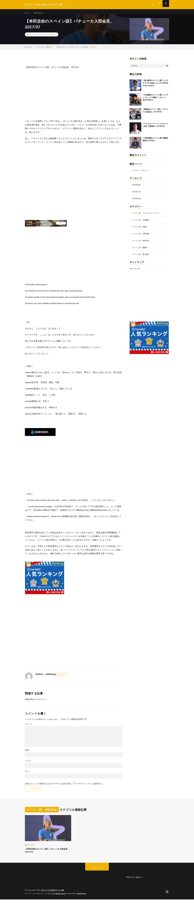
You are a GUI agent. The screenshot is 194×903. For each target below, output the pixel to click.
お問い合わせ (39, 13)
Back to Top (97, 871)
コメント (28, 727)
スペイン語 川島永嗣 (141, 236)
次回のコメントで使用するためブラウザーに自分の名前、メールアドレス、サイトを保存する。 (64, 786)
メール (28, 764)
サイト (27, 774)
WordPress (83, 897)
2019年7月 (136, 194)
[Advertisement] (73, 97)
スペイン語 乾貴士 (140, 229)
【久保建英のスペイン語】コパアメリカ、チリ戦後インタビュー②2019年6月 (155, 100)
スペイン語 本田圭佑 (47, 37)
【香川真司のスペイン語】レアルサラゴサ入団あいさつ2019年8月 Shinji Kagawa (155, 85)
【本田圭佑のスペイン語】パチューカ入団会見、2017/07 (48, 854)
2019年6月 (136, 201)
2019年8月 (136, 187)
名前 (27, 753)
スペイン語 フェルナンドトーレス (146, 215)
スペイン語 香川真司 (141, 256)
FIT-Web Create (60, 897)
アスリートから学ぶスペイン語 (53, 894)
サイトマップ (135, 270)
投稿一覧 (61, 677)
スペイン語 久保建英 (141, 222)
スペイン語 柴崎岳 (140, 249)
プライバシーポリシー (141, 173)
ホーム (27, 13)
